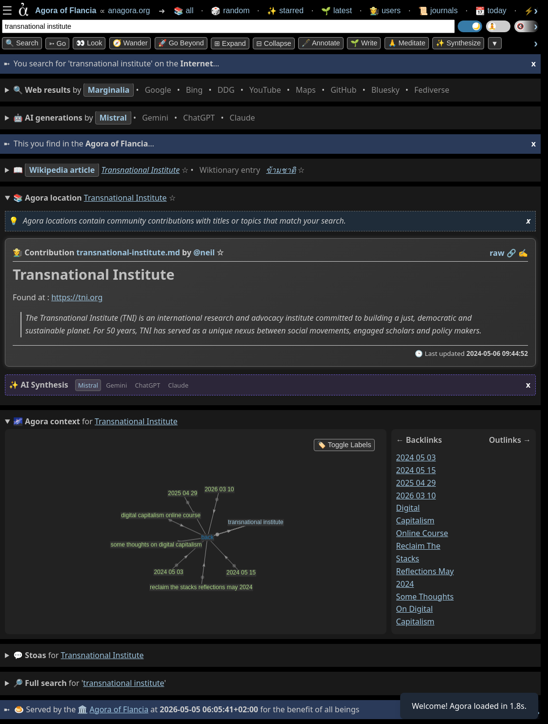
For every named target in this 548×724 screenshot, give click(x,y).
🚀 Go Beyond (181, 43)
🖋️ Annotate (321, 43)
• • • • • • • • (233, 90)
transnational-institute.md (128, 252)
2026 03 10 (416, 495)
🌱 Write (363, 43)
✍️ (523, 253)
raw (497, 253)
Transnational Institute (140, 170)
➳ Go (57, 43)
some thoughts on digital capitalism (425, 609)
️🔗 (511, 253)
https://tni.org (76, 297)
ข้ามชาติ (281, 170)
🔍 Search (22, 43)
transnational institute (102, 655)
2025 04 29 (416, 482)
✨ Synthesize (458, 43)
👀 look (89, 43)
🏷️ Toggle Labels (344, 445)
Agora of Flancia (119, 709)
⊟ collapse (273, 43)
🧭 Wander (130, 43)
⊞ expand (230, 43)
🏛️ (82, 709)
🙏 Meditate (407, 43)
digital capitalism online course (422, 521)
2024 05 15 (416, 470)
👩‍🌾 (17, 252)
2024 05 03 (416, 457)
